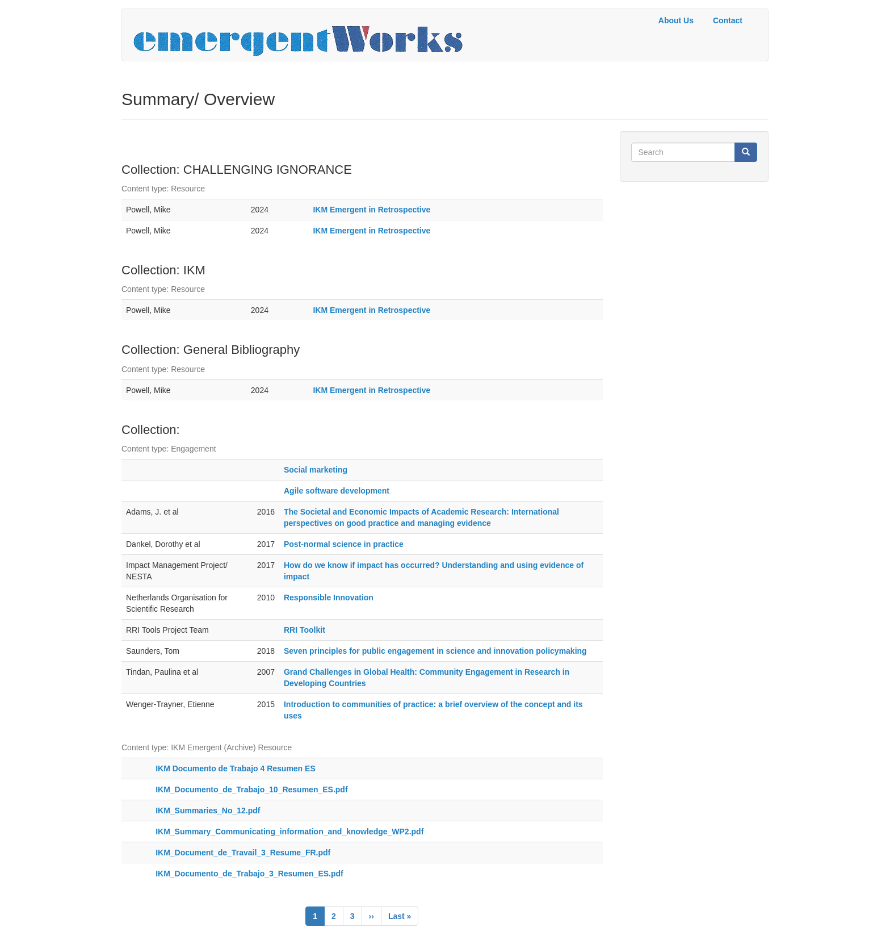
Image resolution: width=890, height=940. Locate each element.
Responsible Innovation (328, 597)
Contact (727, 20)
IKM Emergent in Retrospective (371, 209)
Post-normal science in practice (344, 544)
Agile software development (336, 490)
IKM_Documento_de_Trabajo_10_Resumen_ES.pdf (251, 789)
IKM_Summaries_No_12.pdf (208, 810)
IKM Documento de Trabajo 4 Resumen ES (236, 768)
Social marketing (315, 469)
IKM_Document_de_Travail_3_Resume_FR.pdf (243, 852)
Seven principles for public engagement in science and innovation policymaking (435, 650)
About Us (676, 20)
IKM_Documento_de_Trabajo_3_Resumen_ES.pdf (249, 873)
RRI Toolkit (304, 629)
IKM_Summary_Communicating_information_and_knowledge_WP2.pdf (289, 831)
